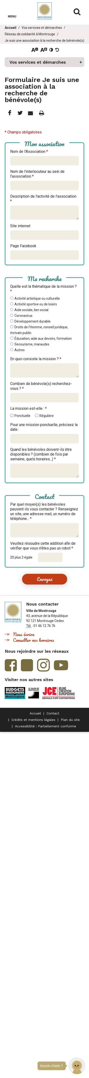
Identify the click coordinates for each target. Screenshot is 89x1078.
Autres (19, 350)
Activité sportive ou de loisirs (35, 304)
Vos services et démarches (42, 28)
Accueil (10, 28)
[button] (77, 1065)
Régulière (46, 416)
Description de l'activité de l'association (43, 198)
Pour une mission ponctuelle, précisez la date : (44, 427)
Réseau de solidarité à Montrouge (30, 34)
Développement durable (32, 321)
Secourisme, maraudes (31, 344)
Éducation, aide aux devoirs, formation (43, 338)
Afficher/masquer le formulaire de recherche (77, 12)
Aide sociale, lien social (31, 310)
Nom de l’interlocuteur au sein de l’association (37, 174)
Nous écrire (23, 634)
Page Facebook (23, 246)
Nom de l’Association (29, 151)
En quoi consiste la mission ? (35, 359)
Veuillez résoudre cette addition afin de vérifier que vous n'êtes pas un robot (42, 545)
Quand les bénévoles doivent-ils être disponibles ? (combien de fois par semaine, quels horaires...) (41, 454)
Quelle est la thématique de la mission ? (43, 288)
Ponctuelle (22, 416)
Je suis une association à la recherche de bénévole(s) (44, 40)
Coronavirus (23, 316)
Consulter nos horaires (33, 640)
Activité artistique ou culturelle (37, 298)
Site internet (20, 226)
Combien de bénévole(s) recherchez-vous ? (41, 386)
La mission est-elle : (28, 408)
